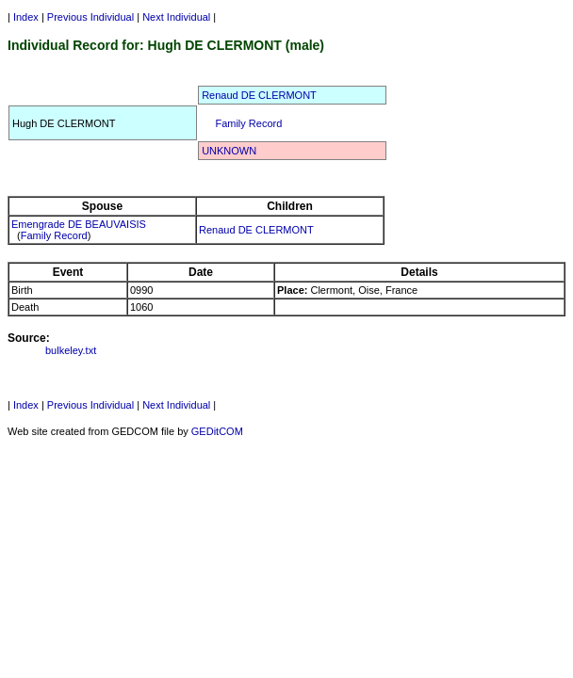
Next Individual (176, 17)
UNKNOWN (229, 150)
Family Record (248, 123)
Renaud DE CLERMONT (259, 95)
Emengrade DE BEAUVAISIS (78, 224)
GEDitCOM (217, 431)
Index (26, 17)
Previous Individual (90, 17)
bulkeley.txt (70, 350)
